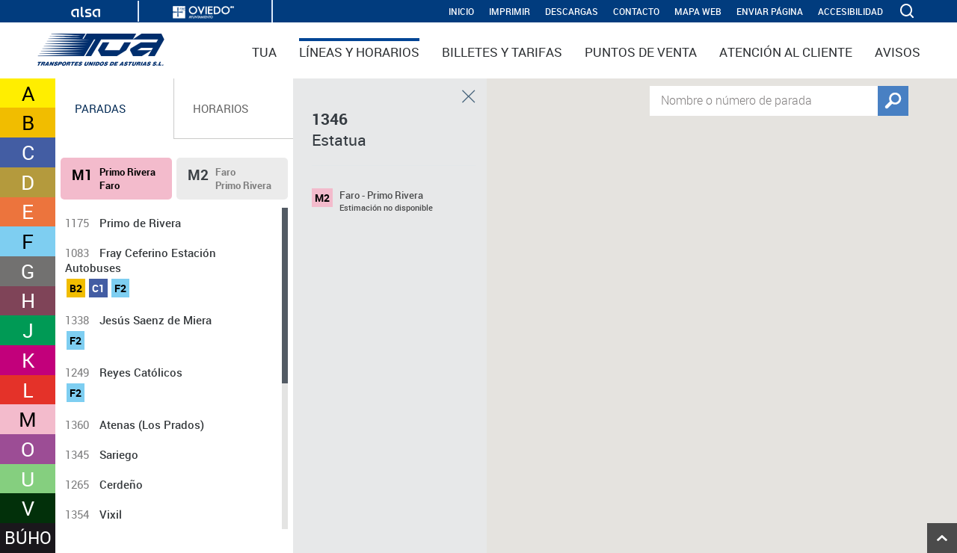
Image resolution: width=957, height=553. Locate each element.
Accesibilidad (850, 11)
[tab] (114, 108)
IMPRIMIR (509, 11)
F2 (120, 288)
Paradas (100, 108)
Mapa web (697, 11)
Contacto (636, 11)
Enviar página (769, 11)
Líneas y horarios (359, 52)
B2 (76, 288)
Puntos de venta (641, 52)
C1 (98, 288)
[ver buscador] (908, 11)
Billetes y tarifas (502, 52)
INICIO (461, 11)
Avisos (897, 52)
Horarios (220, 108)
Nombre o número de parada (736, 99)
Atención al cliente (785, 52)
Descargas (571, 11)
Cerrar (469, 96)
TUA (264, 52)
